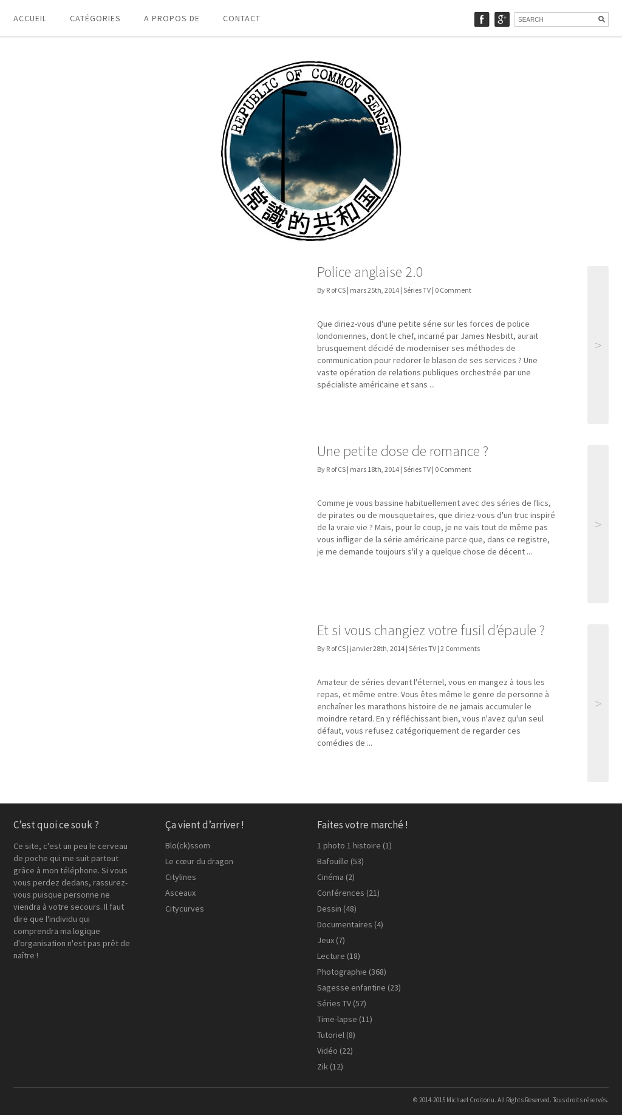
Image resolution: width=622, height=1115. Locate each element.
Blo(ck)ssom (187, 845)
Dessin (329, 908)
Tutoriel (330, 1034)
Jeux (325, 940)
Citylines (180, 876)
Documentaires (344, 924)
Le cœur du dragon (199, 861)
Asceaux (180, 892)
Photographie (342, 971)
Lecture (331, 955)
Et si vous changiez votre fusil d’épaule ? (431, 630)
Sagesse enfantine (351, 987)
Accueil (30, 18)
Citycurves (184, 908)
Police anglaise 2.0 (370, 271)
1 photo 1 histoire (349, 845)
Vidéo (327, 1050)
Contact (242, 18)
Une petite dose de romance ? (402, 451)
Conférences (340, 892)
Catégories (95, 18)
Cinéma (330, 876)
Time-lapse (337, 1019)
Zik (322, 1066)
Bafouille (333, 861)
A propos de (172, 18)
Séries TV (417, 290)
